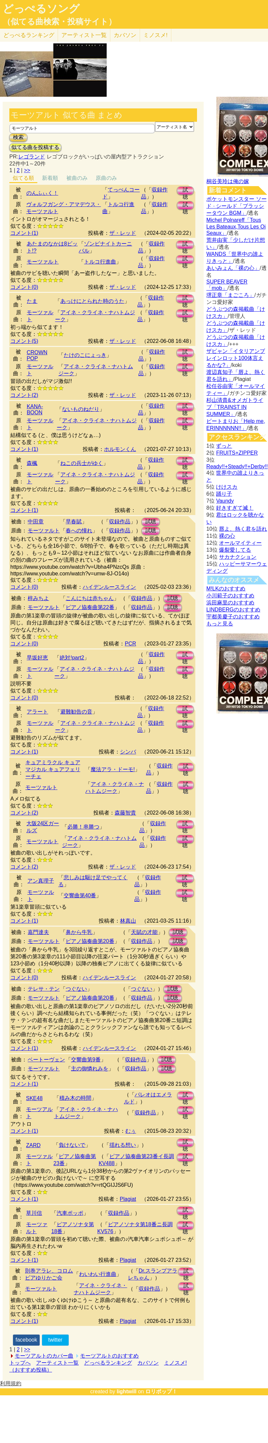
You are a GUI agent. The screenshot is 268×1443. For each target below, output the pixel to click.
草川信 (34, 1213)
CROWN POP (37, 355)
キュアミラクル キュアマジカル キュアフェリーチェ (52, 769)
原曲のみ (106, 178)
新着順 (50, 178)
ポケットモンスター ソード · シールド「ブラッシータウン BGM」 (236, 206)
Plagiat (128, 1199)
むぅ (130, 1131)
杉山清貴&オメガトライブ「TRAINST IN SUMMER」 (234, 407)
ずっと (224, 446)
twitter (55, 1340)
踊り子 (224, 494)
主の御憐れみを (89, 1068)
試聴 (185, 191)
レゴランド (31, 156)
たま (32, 301)
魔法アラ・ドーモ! (113, 769)
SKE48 (34, 1098)
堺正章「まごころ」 (230, 295)
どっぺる (28, 35)
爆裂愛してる (235, 550)
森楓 (32, 463)
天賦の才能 (144, 932)
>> (27, 170)
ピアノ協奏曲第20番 (90, 941)
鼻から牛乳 (79, 932)
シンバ (128, 752)
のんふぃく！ (42, 193)
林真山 (128, 921)
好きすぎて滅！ (234, 508)
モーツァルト (43, 262)
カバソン (125, 35)
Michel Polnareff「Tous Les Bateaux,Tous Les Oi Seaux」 (236, 226)
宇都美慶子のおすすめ (233, 616)
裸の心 (227, 536)
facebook (26, 1340)
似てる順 (23, 178)
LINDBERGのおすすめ (233, 609)
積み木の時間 (75, 1098)
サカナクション (237, 557)
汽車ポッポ (70, 1213)
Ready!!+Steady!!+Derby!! (237, 466)
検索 (18, 137)
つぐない (76, 989)
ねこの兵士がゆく (81, 463)
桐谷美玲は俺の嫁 (227, 181)
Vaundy (225, 501)
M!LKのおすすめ (225, 588)
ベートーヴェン (46, 1059)
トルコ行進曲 (100, 262)
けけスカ (226, 487)
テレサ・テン (44, 989)
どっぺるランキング (108, 1363)
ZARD (33, 1145)
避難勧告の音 (76, 711)
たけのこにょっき (85, 355)
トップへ (20, 1363)
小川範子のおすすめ (230, 595)
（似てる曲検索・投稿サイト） (59, 21)
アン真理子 (40, 881)
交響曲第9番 (86, 1059)
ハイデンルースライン (109, 587)
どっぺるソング (41, 9)
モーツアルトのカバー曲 (44, 1356)
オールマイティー (240, 543)
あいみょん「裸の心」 (233, 268)
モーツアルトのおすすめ (109, 1356)
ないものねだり (80, 409)
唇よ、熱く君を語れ (243, 529)
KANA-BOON (35, 409)
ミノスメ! (155, 35)
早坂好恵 (37, 657)
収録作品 (119, 521)
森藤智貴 (125, 813)
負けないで (72, 1145)
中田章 (36, 521)
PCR (130, 643)
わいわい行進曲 (97, 1274)
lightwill (127, 1391)
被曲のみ (77, 178)
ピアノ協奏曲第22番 (90, 607)
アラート (37, 711)
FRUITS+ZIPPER (237, 453)
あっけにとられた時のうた (92, 301)
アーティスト (84, 35)
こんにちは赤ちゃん (90, 598)
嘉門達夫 (38, 932)
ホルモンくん (120, 449)
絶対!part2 (72, 657)
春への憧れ (79, 530)
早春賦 (74, 521)
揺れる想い (122, 1145)
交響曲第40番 (80, 895)
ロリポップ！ (161, 1391)
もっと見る (219, 623)
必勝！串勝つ (83, 827)
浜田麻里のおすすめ (230, 602)
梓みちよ (38, 598)
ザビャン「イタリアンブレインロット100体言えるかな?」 (235, 358)
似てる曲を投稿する (35, 147)
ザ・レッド (122, 233)
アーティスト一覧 (57, 1363)
